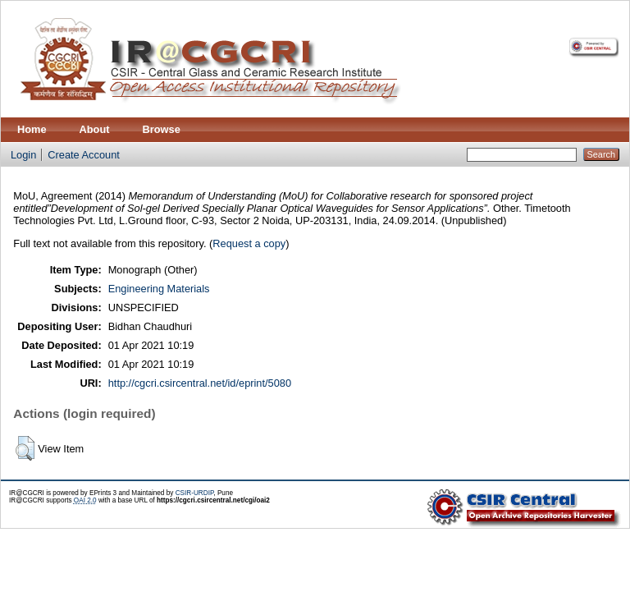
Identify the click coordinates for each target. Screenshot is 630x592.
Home (32, 129)
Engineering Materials (159, 288)
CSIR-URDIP (195, 493)
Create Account (84, 155)
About (95, 129)
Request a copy (248, 243)
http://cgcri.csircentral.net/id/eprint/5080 (199, 383)
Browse (161, 129)
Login (23, 155)
